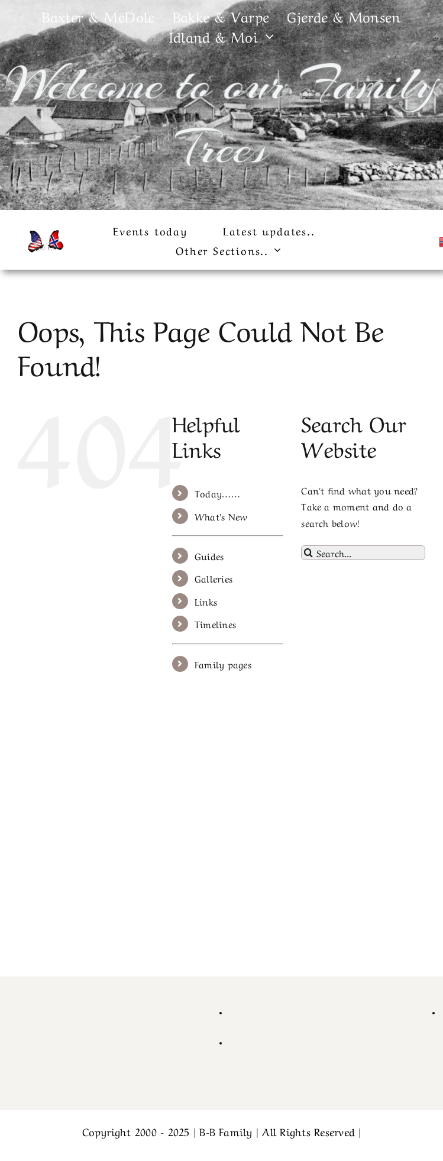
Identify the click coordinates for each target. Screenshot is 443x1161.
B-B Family (225, 1131)
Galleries (213, 578)
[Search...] (363, 552)
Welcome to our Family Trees (221, 115)
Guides (209, 555)
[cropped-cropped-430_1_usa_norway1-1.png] (45, 232)
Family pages (223, 664)
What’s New (221, 516)
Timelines (215, 623)
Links (206, 601)
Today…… (218, 493)
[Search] (308, 552)
